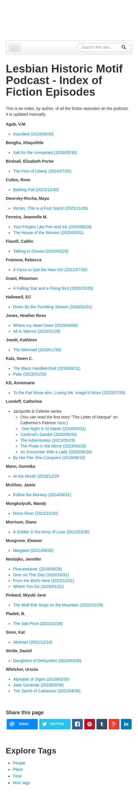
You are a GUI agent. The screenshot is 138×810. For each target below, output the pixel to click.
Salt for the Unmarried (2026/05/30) (45, 152)
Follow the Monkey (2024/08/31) (42, 494)
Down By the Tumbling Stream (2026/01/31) (52, 307)
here (61, 423)
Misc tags (21, 782)
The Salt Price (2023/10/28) (38, 623)
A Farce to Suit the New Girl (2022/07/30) (50, 269)
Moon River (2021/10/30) (35, 513)
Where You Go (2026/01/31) (38, 586)
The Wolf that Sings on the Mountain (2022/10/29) (58, 605)
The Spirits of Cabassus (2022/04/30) (46, 690)
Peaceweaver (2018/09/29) (37, 569)
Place (18, 769)
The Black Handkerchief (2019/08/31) (46, 368)
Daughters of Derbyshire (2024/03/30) (47, 660)
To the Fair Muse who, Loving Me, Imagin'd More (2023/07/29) (69, 392)
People (19, 763)
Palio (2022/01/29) (29, 374)
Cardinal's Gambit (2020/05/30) (48, 434)
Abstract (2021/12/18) (32, 642)
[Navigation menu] (15, 48)
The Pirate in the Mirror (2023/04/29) (53, 446)
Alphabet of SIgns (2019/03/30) (41, 679)
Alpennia (72, 19)
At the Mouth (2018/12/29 (36, 476)
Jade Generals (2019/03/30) (38, 685)
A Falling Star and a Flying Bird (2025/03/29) (53, 288)
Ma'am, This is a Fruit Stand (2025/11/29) (50, 208)
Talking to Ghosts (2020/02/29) (41, 251)
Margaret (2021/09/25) (33, 550)
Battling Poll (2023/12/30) (36, 189)
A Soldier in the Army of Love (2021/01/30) (51, 532)
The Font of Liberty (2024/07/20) (42, 171)
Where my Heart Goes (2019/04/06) (45, 325)
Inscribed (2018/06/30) (33, 134)
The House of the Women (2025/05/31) (48, 232)
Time (17, 776)
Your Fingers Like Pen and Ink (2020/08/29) (52, 226)
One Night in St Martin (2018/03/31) (53, 428)
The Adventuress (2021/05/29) (47, 440)
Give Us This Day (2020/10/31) (41, 574)
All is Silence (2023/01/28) (36, 331)
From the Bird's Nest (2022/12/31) (43, 580)
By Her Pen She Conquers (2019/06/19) (49, 457)
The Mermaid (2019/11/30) (37, 349)
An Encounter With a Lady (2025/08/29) (56, 452)
